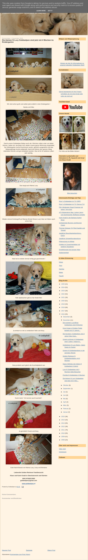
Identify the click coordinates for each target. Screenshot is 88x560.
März (65, 405)
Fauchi (61, 276)
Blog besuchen (72, 193)
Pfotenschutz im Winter (66, 241)
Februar (66, 408)
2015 (63, 416)
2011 (63, 430)
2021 (63, 297)
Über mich (62, 449)
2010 (63, 433)
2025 (63, 284)
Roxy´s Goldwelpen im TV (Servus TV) (72, 204)
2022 (63, 294)
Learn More (41, 11)
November (66, 320)
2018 (63, 307)
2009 (63, 436)
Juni (64, 395)
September (67, 388)
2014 (63, 420)
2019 (63, 304)
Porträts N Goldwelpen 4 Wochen (74, 375)
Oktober (66, 385)
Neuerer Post (6, 550)
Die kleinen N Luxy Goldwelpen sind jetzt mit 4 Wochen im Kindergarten (28, 41)
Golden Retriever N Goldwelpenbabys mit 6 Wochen (71, 358)
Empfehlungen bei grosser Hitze (69, 250)
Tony (60, 265)
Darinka (61, 269)
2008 (63, 440)
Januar (65, 412)
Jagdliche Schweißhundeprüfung (70, 238)
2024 (63, 287)
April (65, 402)
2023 (63, 291)
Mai (64, 398)
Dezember (66, 317)
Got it (50, 11)
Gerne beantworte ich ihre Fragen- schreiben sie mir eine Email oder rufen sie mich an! (71, 94)
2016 (63, 314)
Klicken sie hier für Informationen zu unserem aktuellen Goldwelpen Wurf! (72, 64)
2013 (63, 423)
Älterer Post (51, 550)
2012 (63, 426)
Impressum (62, 452)
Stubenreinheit (64, 252)
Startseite (29, 550)
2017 (63, 311)
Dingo (61, 262)
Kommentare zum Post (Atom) (20, 554)
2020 (63, 301)
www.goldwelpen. (28, 483)
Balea (61, 272)
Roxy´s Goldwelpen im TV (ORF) (70, 201)
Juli (64, 392)
